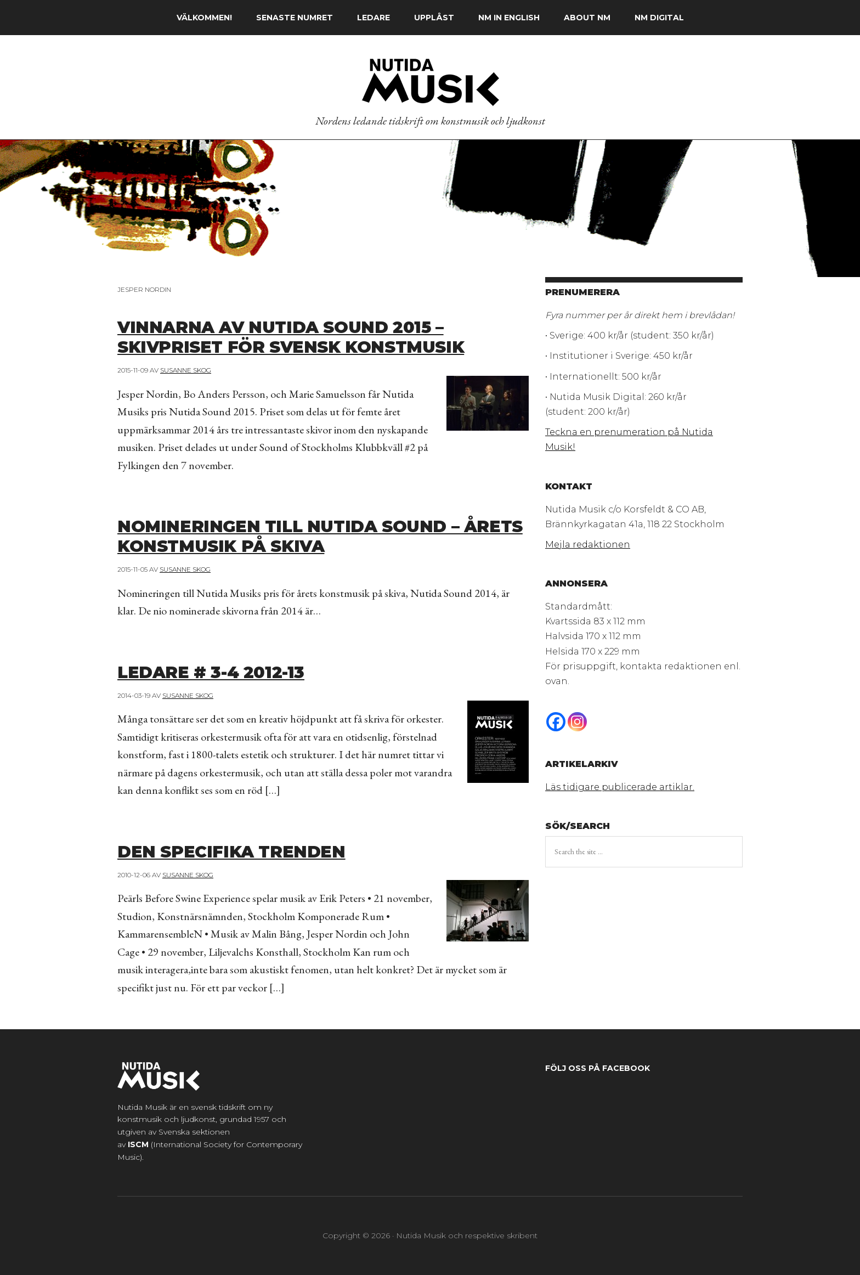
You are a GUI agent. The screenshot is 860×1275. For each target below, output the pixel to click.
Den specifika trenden (250, 850)
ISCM (138, 1144)
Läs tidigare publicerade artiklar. (619, 787)
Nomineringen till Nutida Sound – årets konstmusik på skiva (317, 535)
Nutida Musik (430, 81)
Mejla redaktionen (587, 544)
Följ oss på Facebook (597, 1068)
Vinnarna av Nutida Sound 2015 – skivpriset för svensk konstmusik (319, 336)
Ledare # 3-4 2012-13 (228, 671)
